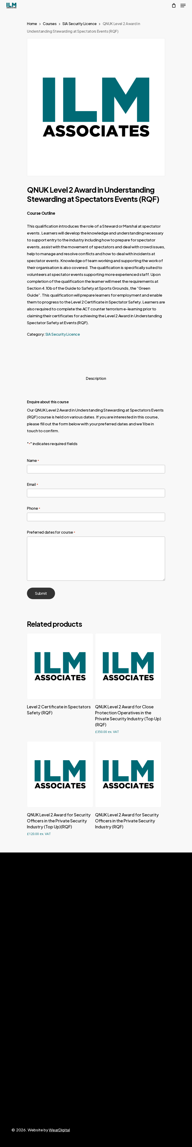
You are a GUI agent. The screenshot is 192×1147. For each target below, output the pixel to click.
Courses (50, 23)
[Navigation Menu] (183, 5)
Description (96, 378)
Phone (33, 508)
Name (33, 460)
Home (32, 23)
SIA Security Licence (79, 23)
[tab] (96, 378)
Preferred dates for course (51, 532)
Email (32, 484)
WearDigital (59, 1129)
